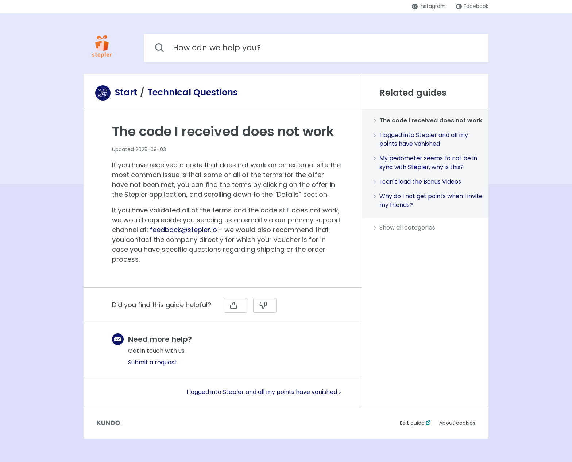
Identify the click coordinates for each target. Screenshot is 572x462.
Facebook (472, 6)
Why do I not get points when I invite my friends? (428, 200)
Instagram (429, 6)
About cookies (457, 423)
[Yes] (235, 305)
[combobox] (316, 48)
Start (126, 92)
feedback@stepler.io (183, 229)
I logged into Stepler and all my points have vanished (263, 392)
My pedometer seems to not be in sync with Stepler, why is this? (425, 162)
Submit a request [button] (152, 362)
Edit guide (412, 423)
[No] (265, 305)
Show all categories (404, 227)
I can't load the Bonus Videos (417, 181)
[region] (223, 202)
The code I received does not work (428, 120)
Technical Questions (192, 92)
